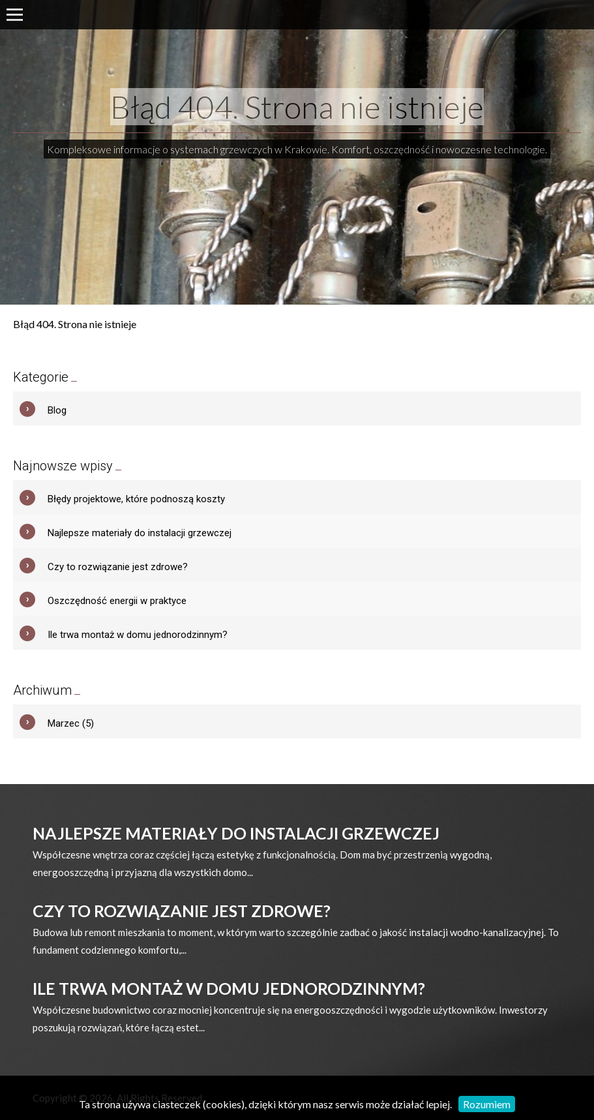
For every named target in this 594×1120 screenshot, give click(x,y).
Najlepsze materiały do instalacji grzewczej (139, 533)
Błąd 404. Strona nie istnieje (297, 106)
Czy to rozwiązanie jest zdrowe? (118, 567)
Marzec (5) (71, 723)
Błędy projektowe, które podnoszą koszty (136, 499)
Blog (57, 410)
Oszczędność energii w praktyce (117, 601)
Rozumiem (487, 1104)
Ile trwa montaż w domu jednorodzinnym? (138, 635)
